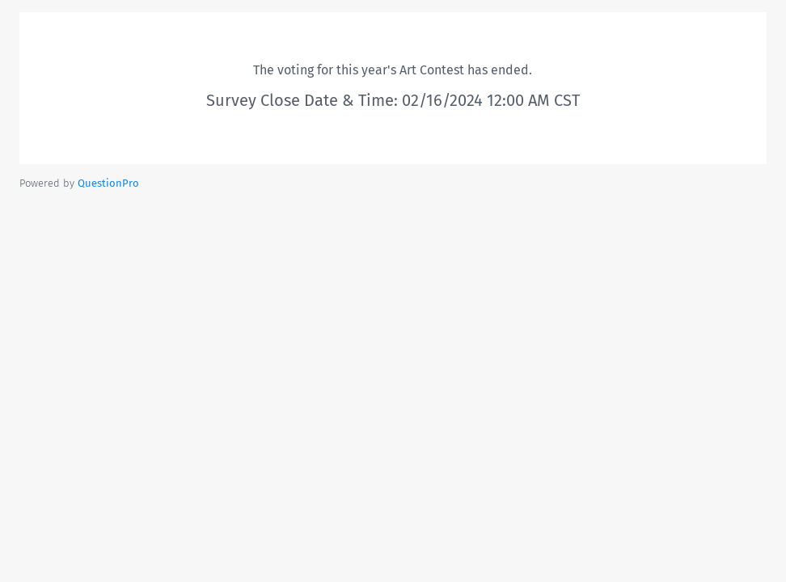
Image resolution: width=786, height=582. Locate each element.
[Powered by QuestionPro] (108, 183)
